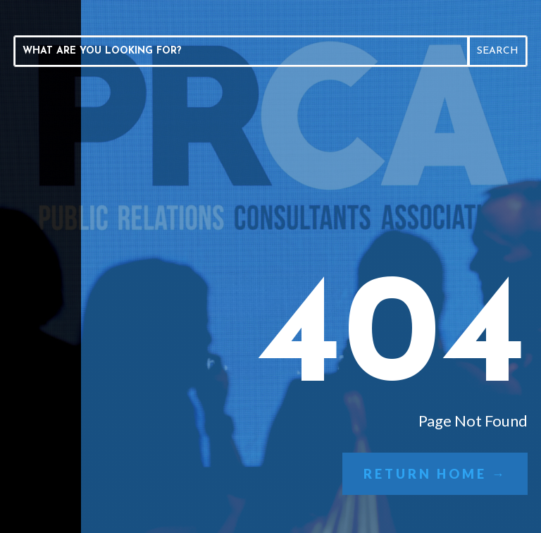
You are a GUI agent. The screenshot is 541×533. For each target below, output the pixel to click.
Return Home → (435, 474)
